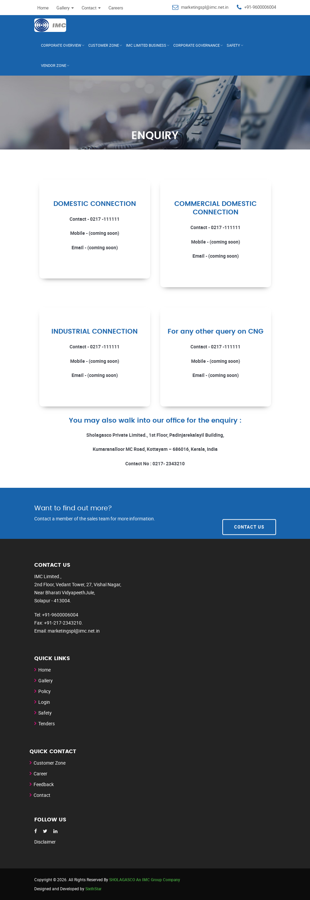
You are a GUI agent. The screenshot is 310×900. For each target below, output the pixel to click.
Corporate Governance (196, 45)
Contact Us (249, 513)
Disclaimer (45, 842)
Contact (91, 8)
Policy (44, 691)
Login (44, 702)
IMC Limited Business (146, 45)
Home (43, 8)
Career (40, 773)
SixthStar (93, 888)
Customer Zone (49, 763)
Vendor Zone (53, 65)
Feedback (44, 784)
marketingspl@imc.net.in (204, 7)
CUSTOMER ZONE (103, 45)
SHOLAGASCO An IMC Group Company (144, 879)
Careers (115, 8)
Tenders (46, 723)
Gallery (65, 8)
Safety (233, 45)
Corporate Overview (61, 45)
